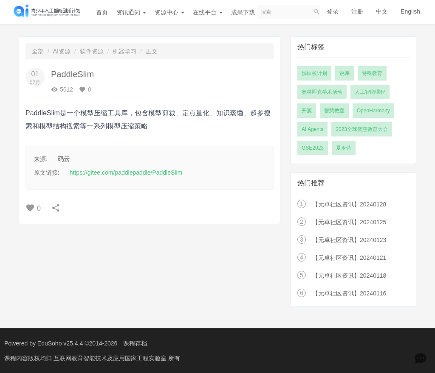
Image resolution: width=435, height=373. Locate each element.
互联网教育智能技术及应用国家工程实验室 (111, 358)
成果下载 (246, 12)
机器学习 (124, 51)
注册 (357, 11)
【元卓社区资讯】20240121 (349, 257)
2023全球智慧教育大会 (362, 129)
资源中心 (169, 12)
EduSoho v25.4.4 (60, 343)
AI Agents (312, 129)
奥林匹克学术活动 (322, 92)
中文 (382, 11)
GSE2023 (313, 148)
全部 (38, 51)
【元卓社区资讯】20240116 (349, 293)
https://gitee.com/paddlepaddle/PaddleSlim (126, 172)
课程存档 (135, 343)
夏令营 (343, 148)
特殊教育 (372, 73)
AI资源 (62, 51)
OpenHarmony (373, 111)
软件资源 (92, 51)
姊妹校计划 (314, 73)
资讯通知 (131, 12)
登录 (333, 11)
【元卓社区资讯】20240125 (349, 222)
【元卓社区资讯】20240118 (349, 275)
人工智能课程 (370, 92)
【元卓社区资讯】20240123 (349, 240)
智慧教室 (334, 111)
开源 (307, 111)
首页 (102, 12)
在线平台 (208, 12)
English (410, 11)
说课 (344, 73)
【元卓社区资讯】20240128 (349, 204)
